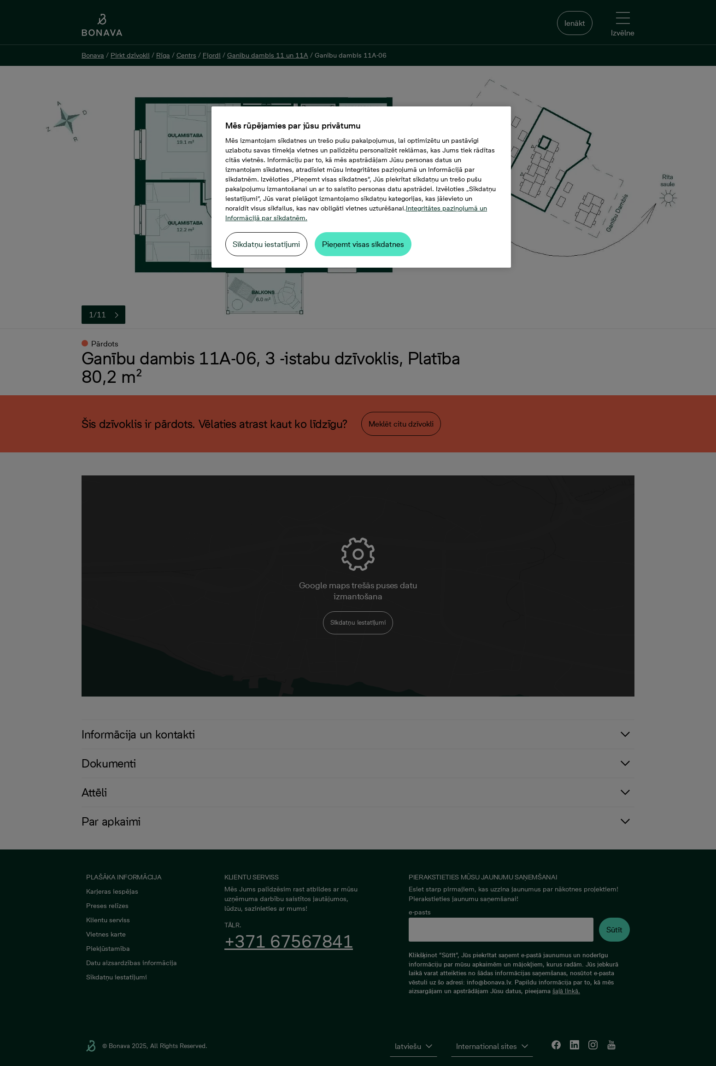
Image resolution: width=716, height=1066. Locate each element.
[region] (361, 187)
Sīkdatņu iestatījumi (266, 244)
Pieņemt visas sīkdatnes (363, 244)
